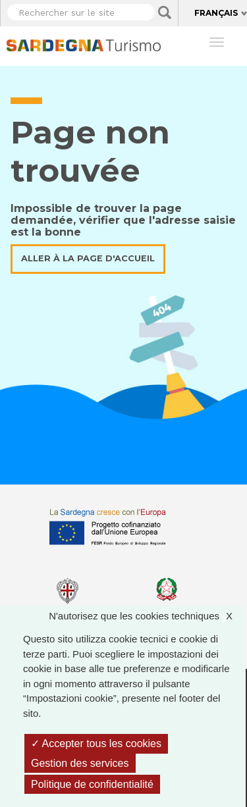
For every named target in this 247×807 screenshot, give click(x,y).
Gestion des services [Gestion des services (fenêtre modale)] (80, 763)
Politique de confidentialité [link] (92, 784)
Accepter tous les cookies (96, 743)
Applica (164, 12)
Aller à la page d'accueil (88, 258)
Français (216, 13)
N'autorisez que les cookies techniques (147, 616)
